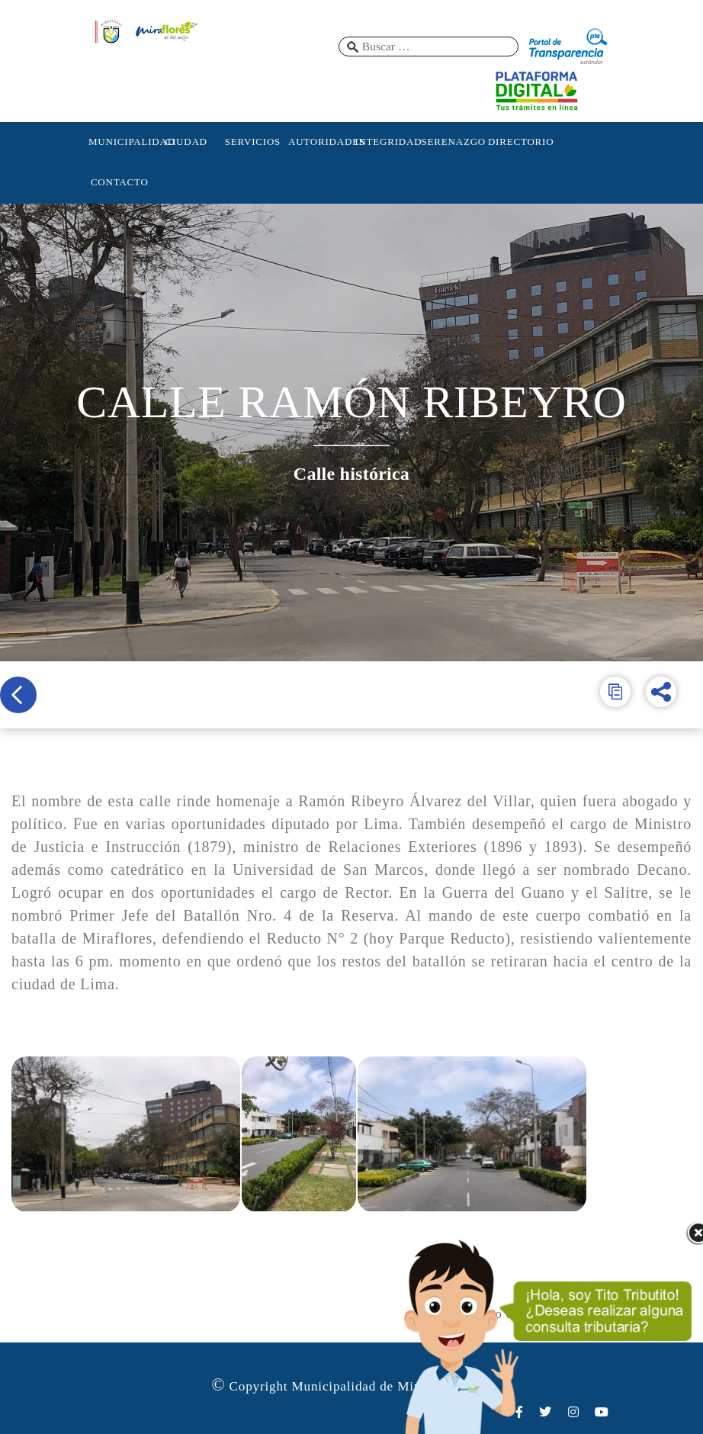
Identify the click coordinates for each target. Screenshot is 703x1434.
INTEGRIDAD (386, 141)
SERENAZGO (453, 141)
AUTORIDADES (319, 141)
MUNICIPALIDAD (119, 141)
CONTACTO (120, 182)
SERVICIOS (253, 141)
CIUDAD (186, 141)
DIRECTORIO (519, 141)
